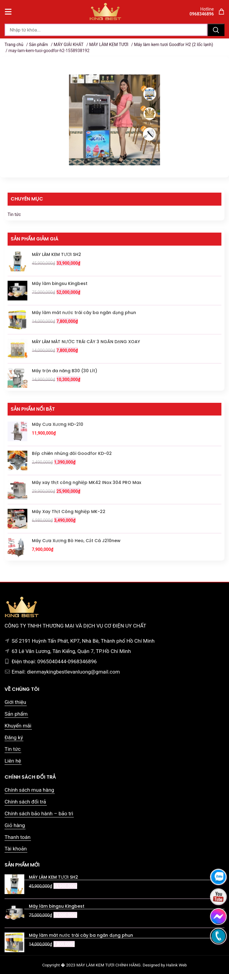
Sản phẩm (38, 44)
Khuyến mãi (18, 726)
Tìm (215, 30)
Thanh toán (17, 837)
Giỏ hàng (15, 825)
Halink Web (176, 964)
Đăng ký (14, 737)
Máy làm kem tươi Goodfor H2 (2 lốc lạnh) (173, 44)
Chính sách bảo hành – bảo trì (39, 813)
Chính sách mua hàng (29, 790)
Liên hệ (13, 761)
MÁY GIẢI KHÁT (69, 44)
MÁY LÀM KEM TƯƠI (108, 44)
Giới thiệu (15, 702)
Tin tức (14, 214)
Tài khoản (16, 849)
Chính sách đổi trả (25, 802)
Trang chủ (14, 44)
